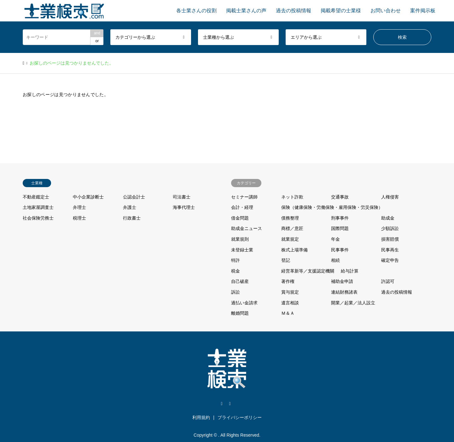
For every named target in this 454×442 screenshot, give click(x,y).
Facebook (230, 404)
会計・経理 (242, 207)
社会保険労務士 (38, 218)
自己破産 (240, 281)
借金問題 (240, 218)
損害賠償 (390, 239)
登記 (285, 260)
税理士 (79, 218)
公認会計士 (134, 196)
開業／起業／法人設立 (353, 302)
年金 (335, 239)
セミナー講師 (244, 196)
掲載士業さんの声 (246, 10)
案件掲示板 (422, 10)
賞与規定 (290, 292)
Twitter (221, 404)
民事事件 (340, 249)
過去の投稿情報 (293, 10)
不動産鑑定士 (36, 196)
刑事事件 (340, 218)
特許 (235, 260)
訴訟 (235, 292)
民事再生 (390, 249)
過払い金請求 (244, 302)
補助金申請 (342, 281)
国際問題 (340, 228)
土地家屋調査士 (38, 207)
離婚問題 (240, 313)
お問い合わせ (385, 10)
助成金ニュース (246, 228)
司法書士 (181, 196)
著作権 (287, 281)
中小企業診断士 (88, 196)
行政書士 (132, 218)
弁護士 (129, 207)
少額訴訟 (390, 228)
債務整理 (290, 218)
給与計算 (349, 270)
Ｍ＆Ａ (287, 313)
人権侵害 (390, 196)
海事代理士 (184, 207)
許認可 (387, 281)
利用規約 (201, 417)
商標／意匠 (292, 228)
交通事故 (340, 196)
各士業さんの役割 (196, 10)
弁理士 (79, 207)
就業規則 (240, 239)
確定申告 (390, 260)
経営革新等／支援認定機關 (307, 270)
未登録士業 (242, 249)
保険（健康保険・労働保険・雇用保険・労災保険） (332, 207)
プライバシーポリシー (240, 417)
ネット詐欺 (292, 196)
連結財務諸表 (344, 292)
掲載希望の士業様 (341, 10)
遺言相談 (290, 302)
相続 (335, 260)
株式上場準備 (294, 249)
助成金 (387, 218)
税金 (235, 270)
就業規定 (290, 239)
